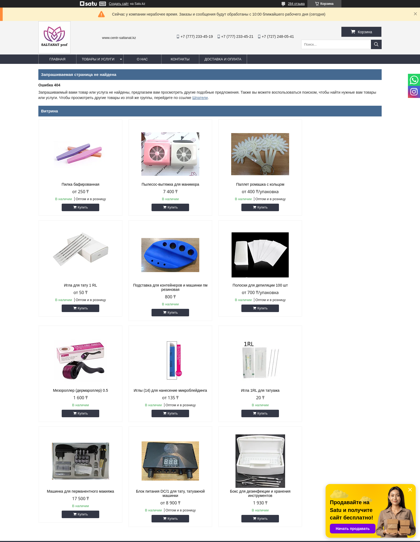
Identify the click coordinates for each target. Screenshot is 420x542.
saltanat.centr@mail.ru (237, 502)
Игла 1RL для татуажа (79, 390)
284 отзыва (296, 4)
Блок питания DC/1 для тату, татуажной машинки (253, 392)
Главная (57, 59)
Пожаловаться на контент (225, 537)
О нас (142, 59)
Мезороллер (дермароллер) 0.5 (253, 285)
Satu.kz (232, 532)
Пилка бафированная (79, 184)
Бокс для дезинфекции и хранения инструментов (341, 392)
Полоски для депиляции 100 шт (166, 285)
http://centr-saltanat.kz (236, 495)
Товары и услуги (98, 59)
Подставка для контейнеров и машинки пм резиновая (79, 287)
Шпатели (200, 98)
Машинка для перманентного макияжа (166, 390)
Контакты (180, 59)
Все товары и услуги (358, 432)
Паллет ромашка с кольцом (254, 184)
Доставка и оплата (223, 59)
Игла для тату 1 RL (340, 184)
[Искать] (376, 44)
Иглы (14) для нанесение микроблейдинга (340, 285)
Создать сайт (119, 4)
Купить (81, 207)
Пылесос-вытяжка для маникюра (166, 184)
